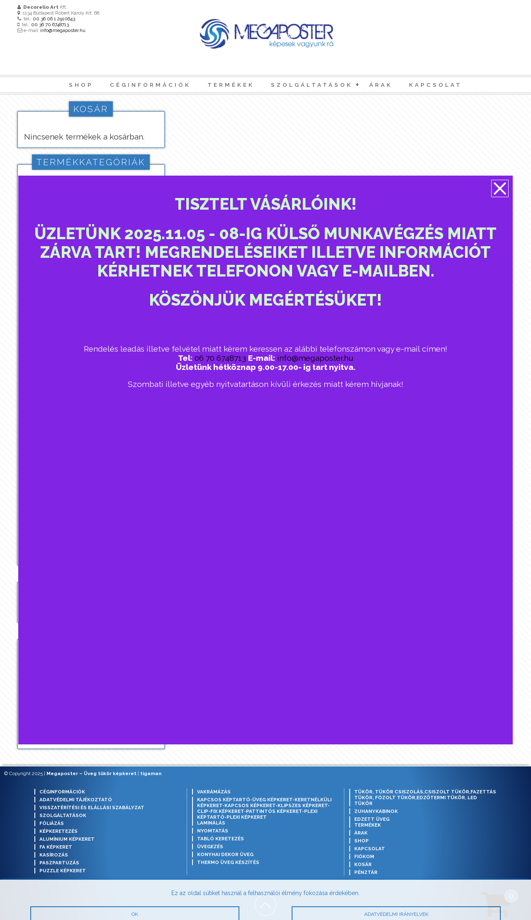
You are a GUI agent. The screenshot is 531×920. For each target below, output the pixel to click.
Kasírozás (53, 855)
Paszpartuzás (59, 863)
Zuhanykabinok (376, 811)
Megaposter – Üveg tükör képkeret (91, 773)
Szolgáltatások (312, 84)
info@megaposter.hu (62, 30)
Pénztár (366, 872)
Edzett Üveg (372, 819)
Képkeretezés (58, 831)
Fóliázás (51, 823)
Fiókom (364, 856)
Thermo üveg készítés (228, 862)
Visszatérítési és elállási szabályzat (91, 807)
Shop (81, 84)
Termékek (230, 84)
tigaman (150, 773)
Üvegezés (210, 846)
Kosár (363, 864)
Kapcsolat (435, 84)
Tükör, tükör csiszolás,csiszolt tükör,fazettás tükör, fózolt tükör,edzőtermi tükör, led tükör (425, 797)
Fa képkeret (55, 847)
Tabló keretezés (220, 839)
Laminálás (211, 823)
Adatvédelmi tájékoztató (75, 800)
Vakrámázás (214, 792)
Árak (380, 84)
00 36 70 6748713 (50, 24)
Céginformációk (150, 84)
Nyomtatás (212, 831)
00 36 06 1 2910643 (54, 19)
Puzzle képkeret (62, 871)
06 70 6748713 (221, 360)
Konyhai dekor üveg (225, 854)
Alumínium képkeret (67, 839)
